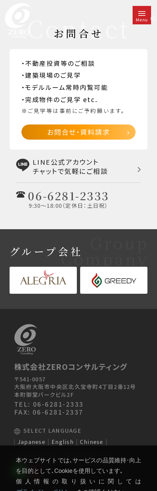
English (62, 442)
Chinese (91, 442)
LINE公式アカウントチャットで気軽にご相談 (78, 166)
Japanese (31, 442)
